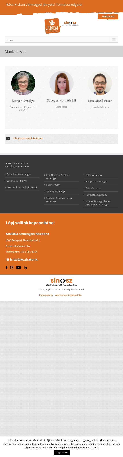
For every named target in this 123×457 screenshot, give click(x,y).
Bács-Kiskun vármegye (19, 174)
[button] (61, 139)
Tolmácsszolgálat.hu (96, 194)
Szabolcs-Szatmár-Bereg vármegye (59, 199)
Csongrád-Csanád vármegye (22, 187)
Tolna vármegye (94, 174)
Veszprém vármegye (96, 181)
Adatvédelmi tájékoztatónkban (48, 440)
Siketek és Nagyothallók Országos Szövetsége (98, 203)
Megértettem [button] (62, 452)
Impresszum (46, 295)
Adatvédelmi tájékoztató (68, 295)
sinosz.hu (108, 16)
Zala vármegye (93, 188)
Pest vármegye (54, 184)
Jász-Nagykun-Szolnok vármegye (58, 176)
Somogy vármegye (56, 191)
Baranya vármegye (17, 180)
